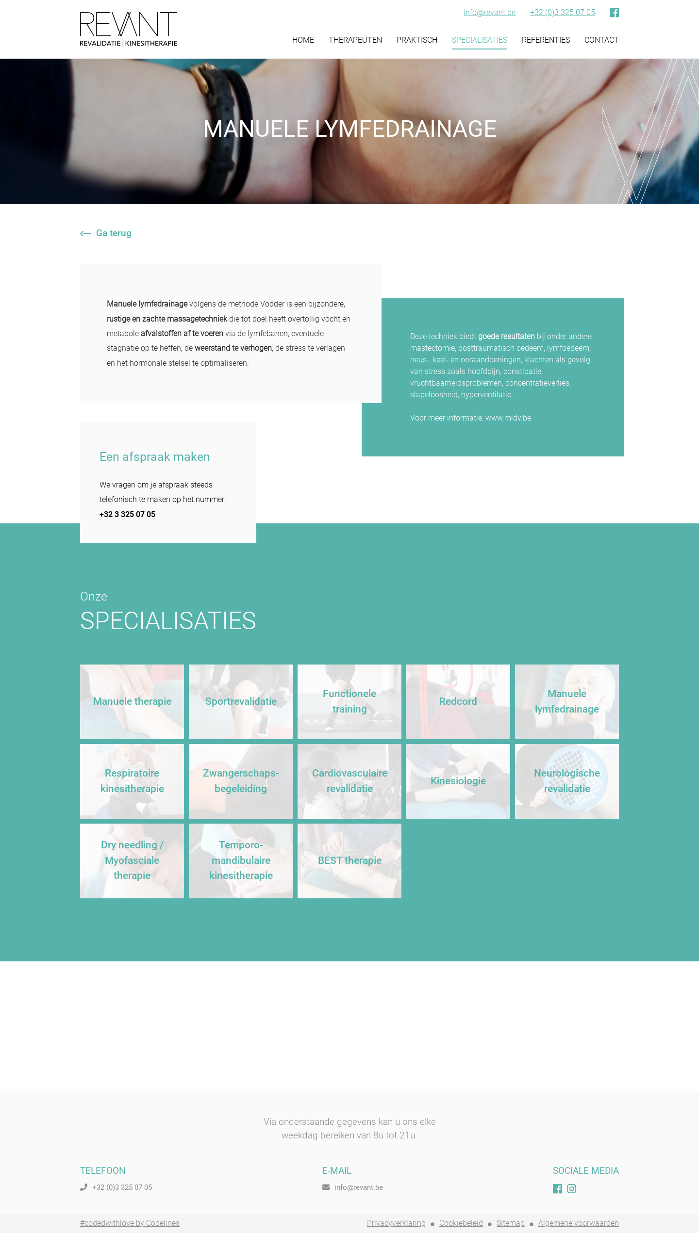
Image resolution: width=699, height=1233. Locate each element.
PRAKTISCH (417, 40)
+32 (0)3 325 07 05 (562, 12)
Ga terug (106, 233)
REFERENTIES (546, 40)
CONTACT (601, 40)
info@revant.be (490, 12)
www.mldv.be (508, 417)
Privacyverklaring (396, 1223)
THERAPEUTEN (355, 40)
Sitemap (511, 1223)
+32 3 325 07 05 (127, 514)
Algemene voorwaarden (578, 1223)
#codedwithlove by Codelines (130, 1223)
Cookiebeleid (461, 1223)
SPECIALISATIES (479, 40)
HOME (303, 40)
